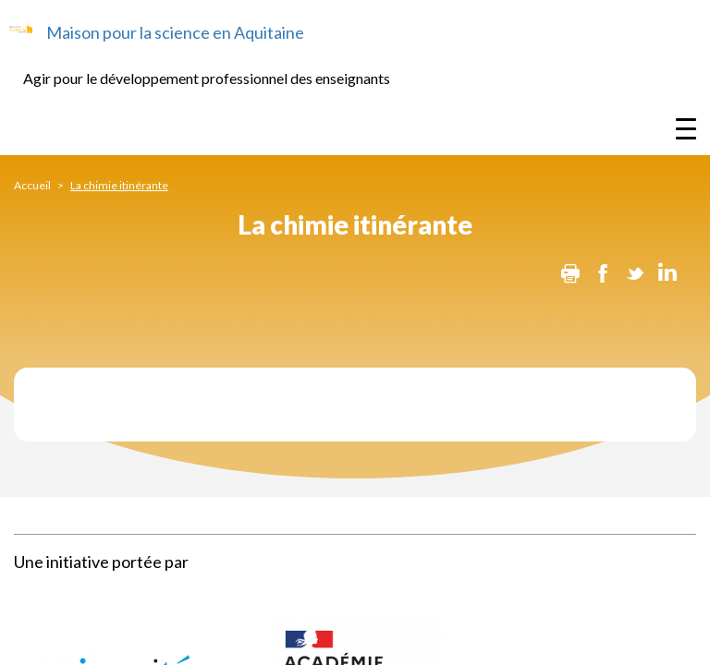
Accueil (32, 185)
